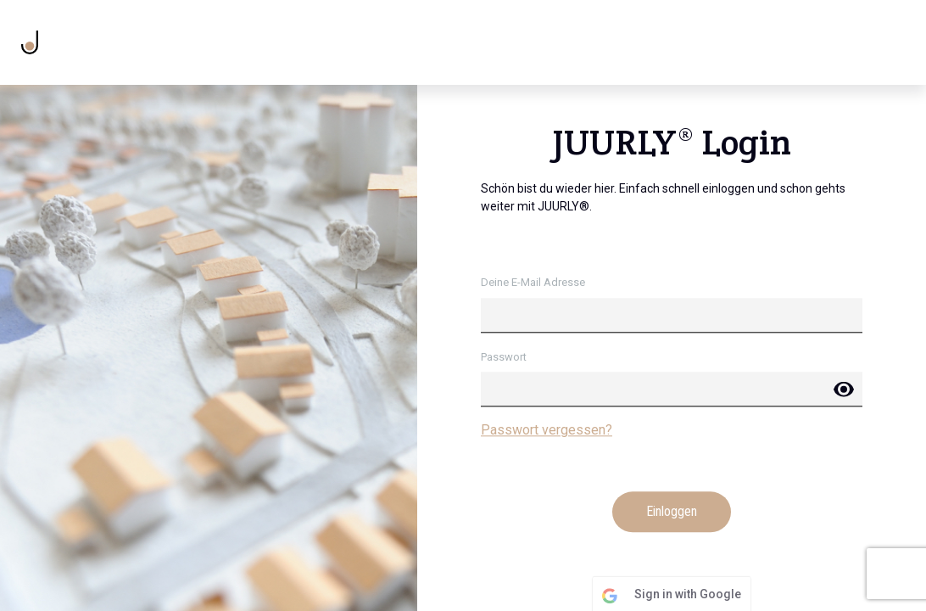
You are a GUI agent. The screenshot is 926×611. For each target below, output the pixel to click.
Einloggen (671, 512)
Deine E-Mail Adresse (533, 283)
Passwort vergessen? (546, 431)
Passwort (504, 356)
